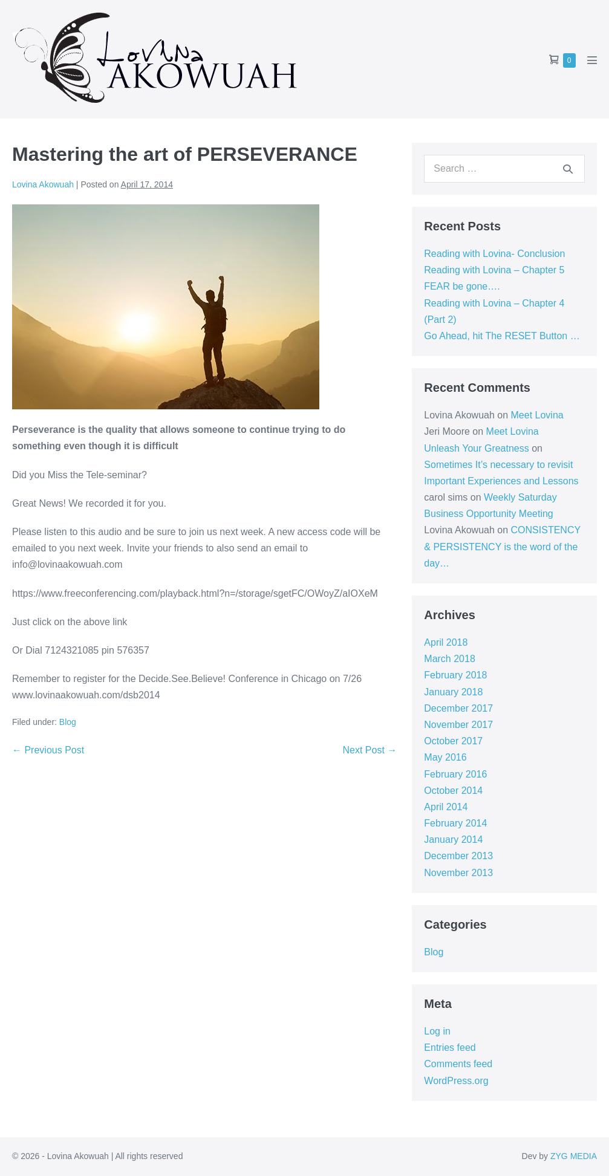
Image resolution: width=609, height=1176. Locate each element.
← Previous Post (48, 750)
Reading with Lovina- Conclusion (494, 254)
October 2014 (453, 790)
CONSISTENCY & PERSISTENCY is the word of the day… (502, 546)
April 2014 (445, 807)
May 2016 (445, 757)
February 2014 (455, 823)
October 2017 (453, 741)
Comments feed (458, 1064)
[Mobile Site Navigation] (592, 60)
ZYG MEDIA (573, 1156)
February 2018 (455, 675)
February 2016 (455, 774)
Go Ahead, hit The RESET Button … (501, 336)
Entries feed (449, 1047)
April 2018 (445, 642)
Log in (437, 1031)
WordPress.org (456, 1081)
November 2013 (458, 873)
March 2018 (449, 659)
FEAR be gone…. (462, 286)
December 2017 (458, 708)
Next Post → (370, 750)
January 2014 (453, 839)
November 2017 (458, 725)
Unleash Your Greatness (476, 448)
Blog (67, 722)
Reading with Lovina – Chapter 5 (494, 270)
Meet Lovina (537, 415)
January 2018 (453, 692)
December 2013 (458, 856)
